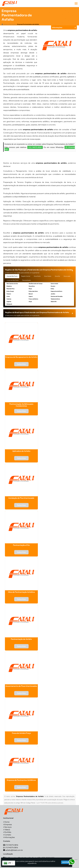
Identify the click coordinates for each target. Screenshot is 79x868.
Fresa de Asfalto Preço (21, 733)
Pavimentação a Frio (21, 545)
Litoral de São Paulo (13, 280)
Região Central (25, 276)
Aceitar (65, 862)
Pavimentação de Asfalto (21, 639)
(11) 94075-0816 (35, 147)
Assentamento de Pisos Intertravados (21, 686)
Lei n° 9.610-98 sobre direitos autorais (50, 803)
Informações (9, 837)
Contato (7, 835)
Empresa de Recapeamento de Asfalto (21, 357)
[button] (76, 3)
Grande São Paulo (12, 276)
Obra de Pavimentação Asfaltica (21, 592)
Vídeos (7, 829)
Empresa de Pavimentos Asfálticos (21, 780)
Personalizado (26, 280)
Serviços (8, 827)
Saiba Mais (21, 364)
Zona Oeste (47, 276)
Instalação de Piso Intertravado (21, 498)
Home (6, 822)
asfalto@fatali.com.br (14, 850)
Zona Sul (57, 276)
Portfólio (7, 832)
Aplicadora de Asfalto (21, 451)
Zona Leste (67, 276)
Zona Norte (37, 276)
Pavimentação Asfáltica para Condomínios (21, 405)
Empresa (8, 824)
